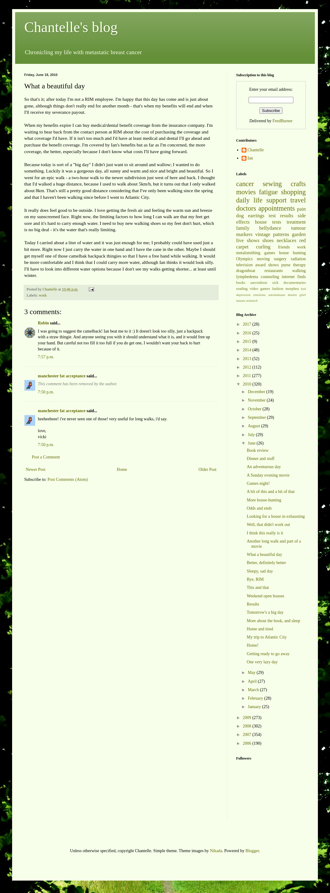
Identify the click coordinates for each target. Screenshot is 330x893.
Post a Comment (46, 457)
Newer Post (35, 469)
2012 (247, 367)
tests (276, 222)
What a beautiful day (264, 554)
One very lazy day (262, 662)
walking (299, 270)
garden (299, 234)
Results (253, 604)
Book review (258, 450)
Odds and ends (259, 508)
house (261, 222)
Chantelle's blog (71, 27)
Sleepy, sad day (260, 571)
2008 (247, 726)
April (253, 681)
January (255, 706)
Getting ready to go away (268, 654)
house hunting (292, 253)
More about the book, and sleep (273, 621)
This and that (258, 587)
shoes (268, 240)
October (255, 409)
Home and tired (260, 629)
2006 (247, 743)
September (257, 417)
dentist (292, 295)
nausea (240, 300)
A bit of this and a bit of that (271, 491)
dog (240, 215)
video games (260, 289)
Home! (253, 645)
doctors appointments (265, 208)
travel (298, 200)
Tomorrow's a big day (265, 612)
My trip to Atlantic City (267, 637)
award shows (267, 265)
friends (284, 247)
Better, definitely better (266, 562)
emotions (259, 295)
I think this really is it (265, 533)
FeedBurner (282, 121)
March (254, 690)
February (256, 698)
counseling (270, 276)
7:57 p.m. (46, 357)
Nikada (216, 851)
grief (302, 295)
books (240, 283)
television (244, 265)
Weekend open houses (265, 596)
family (242, 228)
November (257, 400)
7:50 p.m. (46, 392)
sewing (272, 184)
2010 (247, 384)
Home (122, 469)
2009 (247, 717)
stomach (251, 300)
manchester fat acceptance (62, 376)
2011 (247, 375)
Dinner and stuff (261, 458)
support (276, 200)
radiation (298, 259)
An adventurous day (264, 467)
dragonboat (245, 270)
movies (246, 192)
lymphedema (247, 276)
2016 (247, 333)
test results (281, 215)
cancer (245, 184)
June (252, 443)
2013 (247, 358)
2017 (247, 324)
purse (285, 265)
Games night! (258, 483)
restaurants (274, 270)
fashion (277, 289)
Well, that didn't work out (268, 524)
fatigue (268, 192)
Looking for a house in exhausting (276, 516)
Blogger (252, 851)
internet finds (294, 276)
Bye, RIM (255, 579)
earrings (256, 215)
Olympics (244, 259)
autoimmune (276, 295)
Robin (43, 323)
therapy (299, 265)
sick (275, 283)
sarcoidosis (258, 283)
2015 (247, 341)
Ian (250, 158)
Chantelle (256, 150)
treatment (296, 222)
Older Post (208, 469)
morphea (292, 289)
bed (303, 289)
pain (301, 209)
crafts (298, 184)
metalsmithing (248, 253)
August (254, 426)
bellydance (270, 228)
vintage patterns (272, 234)
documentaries (295, 283)
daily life (249, 200)
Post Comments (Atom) (68, 479)
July (252, 434)
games (269, 253)
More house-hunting (264, 500)
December (257, 391)
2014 (247, 350)
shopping (293, 192)
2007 (247, 734)
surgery (280, 259)
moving (263, 259)
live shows (247, 240)
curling (263, 247)
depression (243, 295)
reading (242, 289)
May (252, 672)
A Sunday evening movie (268, 475)
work (43, 295)
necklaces (286, 240)
